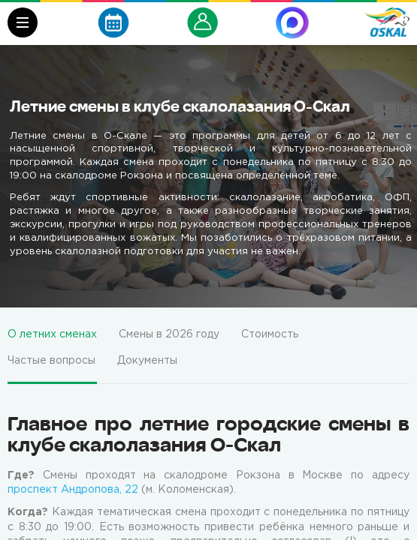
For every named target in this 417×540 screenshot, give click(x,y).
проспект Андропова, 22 (73, 489)
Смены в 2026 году (169, 334)
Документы (147, 360)
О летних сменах (52, 334)
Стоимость (269, 334)
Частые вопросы (51, 360)
